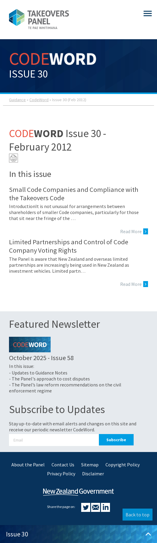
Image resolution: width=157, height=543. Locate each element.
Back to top (138, 515)
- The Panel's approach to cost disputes (49, 379)
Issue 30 (78, 534)
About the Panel (28, 465)
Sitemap (90, 465)
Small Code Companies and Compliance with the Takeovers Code (73, 193)
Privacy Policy (61, 474)
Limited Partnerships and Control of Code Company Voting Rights (68, 246)
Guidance (17, 99)
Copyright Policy (122, 465)
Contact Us (63, 465)
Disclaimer (93, 474)
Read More (134, 231)
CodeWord (39, 99)
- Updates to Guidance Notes (38, 373)
